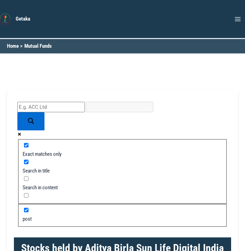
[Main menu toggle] (237, 19)
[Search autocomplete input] (119, 107)
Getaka (23, 19)
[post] (26, 210)
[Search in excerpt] (26, 195)
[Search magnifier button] (30, 121)
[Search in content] (26, 178)
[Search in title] (26, 162)
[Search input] (51, 107)
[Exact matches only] (26, 145)
